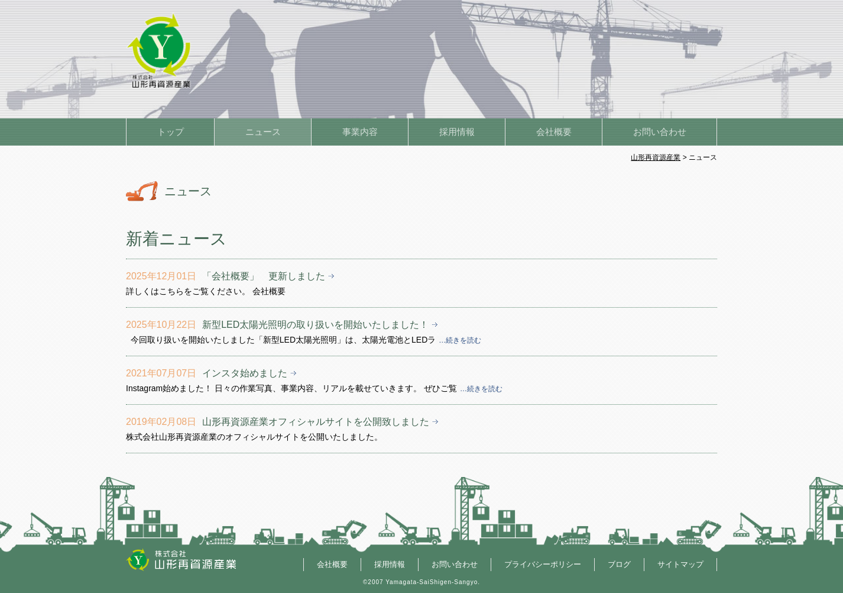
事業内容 (360, 132)
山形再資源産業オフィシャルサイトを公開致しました (315, 422)
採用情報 (457, 132)
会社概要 (554, 132)
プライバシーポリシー (542, 564)
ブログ (619, 564)
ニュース (263, 132)
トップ (170, 132)
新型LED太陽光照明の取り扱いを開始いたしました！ (315, 325)
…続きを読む (460, 340)
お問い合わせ (659, 132)
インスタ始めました (244, 373)
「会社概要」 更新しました (263, 276)
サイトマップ (680, 564)
